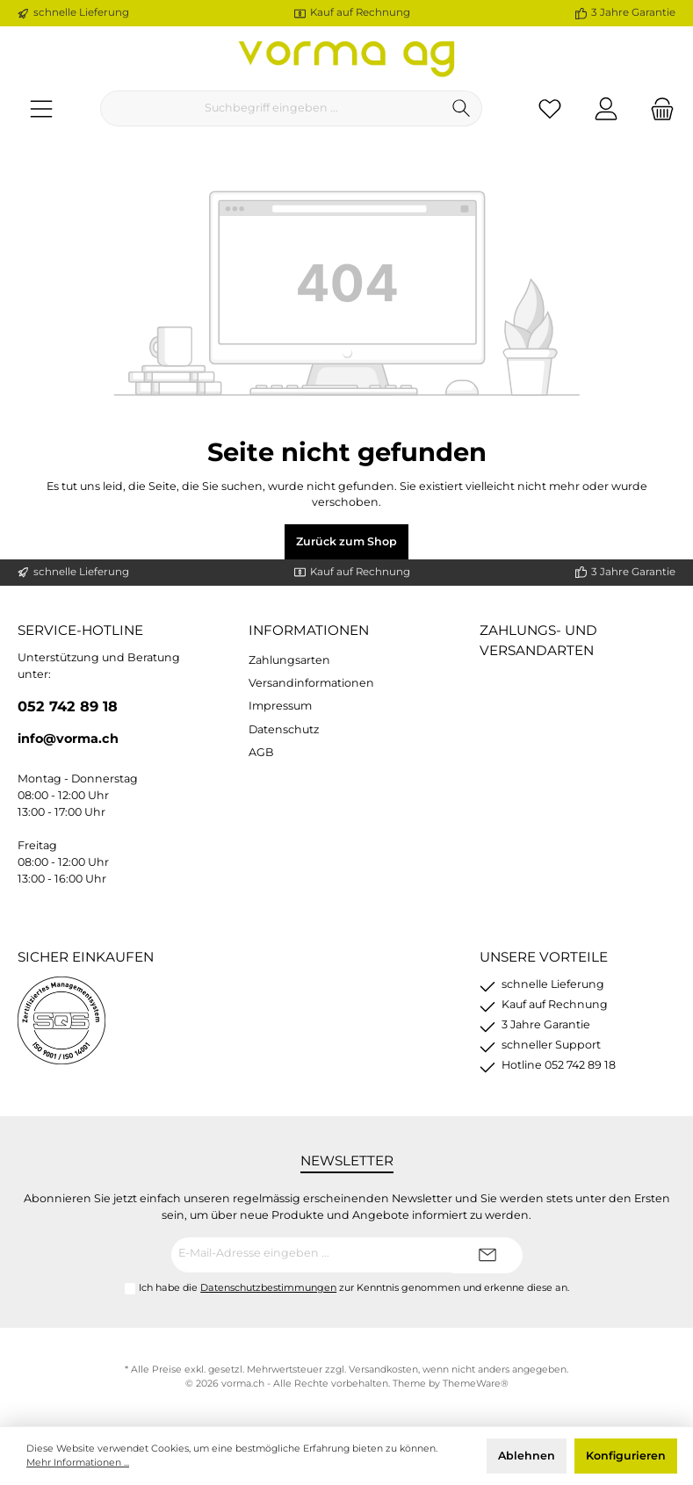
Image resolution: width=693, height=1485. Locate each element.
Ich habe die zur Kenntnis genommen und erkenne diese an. (354, 1287)
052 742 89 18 (68, 706)
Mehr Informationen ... (77, 1462)
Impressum (280, 705)
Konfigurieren (626, 1455)
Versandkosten (383, 1369)
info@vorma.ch (68, 738)
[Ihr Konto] (606, 108)
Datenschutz (284, 729)
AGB (261, 752)
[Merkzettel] (550, 108)
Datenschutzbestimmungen (268, 1287)
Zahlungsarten (289, 660)
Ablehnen (526, 1455)
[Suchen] (461, 108)
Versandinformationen (311, 682)
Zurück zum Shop (346, 541)
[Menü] (41, 108)
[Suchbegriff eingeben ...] (271, 108)
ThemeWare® (476, 1383)
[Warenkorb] (657, 108)
